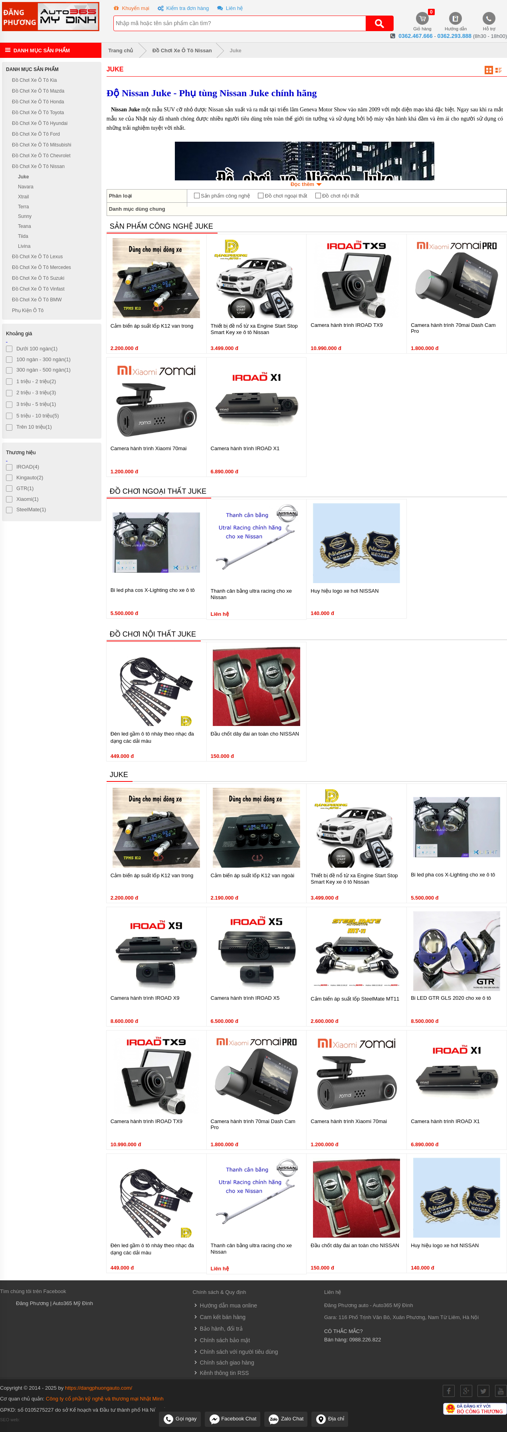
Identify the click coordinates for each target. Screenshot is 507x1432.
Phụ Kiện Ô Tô (28, 310)
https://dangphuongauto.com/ (98, 1388)
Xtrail (23, 197)
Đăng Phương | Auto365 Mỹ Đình (54, 1303)
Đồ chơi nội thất (337, 196)
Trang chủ (119, 50)
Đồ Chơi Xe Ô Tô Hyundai (39, 123)
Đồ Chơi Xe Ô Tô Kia (34, 80)
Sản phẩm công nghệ (221, 196)
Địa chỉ (329, 1419)
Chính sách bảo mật (221, 1340)
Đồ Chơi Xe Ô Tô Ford (36, 134)
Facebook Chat (233, 1419)
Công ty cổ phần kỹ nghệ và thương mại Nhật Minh (105, 1399)
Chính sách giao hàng (223, 1362)
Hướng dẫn (456, 21)
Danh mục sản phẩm (42, 50)
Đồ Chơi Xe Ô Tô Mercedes (41, 267)
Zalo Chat (285, 1419)
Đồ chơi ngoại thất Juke (158, 491)
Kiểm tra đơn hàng (182, 8)
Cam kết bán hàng (219, 1317)
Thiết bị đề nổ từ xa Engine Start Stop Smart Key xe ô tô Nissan (254, 329)
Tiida (23, 236)
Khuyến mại (130, 8)
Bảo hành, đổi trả (218, 1328)
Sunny (25, 216)
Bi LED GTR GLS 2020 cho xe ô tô (451, 998)
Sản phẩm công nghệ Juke (161, 226)
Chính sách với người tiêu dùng (235, 1352)
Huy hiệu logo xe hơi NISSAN (344, 591)
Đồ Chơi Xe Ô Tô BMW (36, 300)
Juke (236, 50)
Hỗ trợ (489, 21)
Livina (24, 246)
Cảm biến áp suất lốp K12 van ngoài (253, 875)
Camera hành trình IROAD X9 (145, 998)
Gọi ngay (179, 1419)
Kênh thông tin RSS (221, 1373)
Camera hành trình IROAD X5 (245, 998)
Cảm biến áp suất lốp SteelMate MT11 (355, 999)
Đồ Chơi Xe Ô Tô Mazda (38, 91)
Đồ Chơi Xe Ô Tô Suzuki (38, 278)
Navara (26, 187)
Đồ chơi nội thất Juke (153, 634)
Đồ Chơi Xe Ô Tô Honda (38, 102)
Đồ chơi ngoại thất (282, 196)
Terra (23, 206)
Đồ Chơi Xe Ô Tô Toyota (38, 112)
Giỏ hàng (422, 21)
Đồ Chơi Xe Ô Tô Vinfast (38, 289)
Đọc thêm (307, 184)
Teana (24, 226)
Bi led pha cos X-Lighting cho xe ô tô (153, 590)
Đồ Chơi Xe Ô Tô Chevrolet (41, 155)
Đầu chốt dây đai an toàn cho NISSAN (255, 734)
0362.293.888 (454, 36)
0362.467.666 (415, 36)
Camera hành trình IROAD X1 (245, 448)
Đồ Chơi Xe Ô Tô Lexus (37, 256)
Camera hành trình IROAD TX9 (346, 325)
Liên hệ (229, 8)
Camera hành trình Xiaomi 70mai (149, 448)
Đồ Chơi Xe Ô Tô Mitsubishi (41, 145)
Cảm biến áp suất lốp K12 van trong (152, 326)
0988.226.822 (365, 1340)
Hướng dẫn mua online (225, 1305)
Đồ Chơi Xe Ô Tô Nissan (182, 50)
